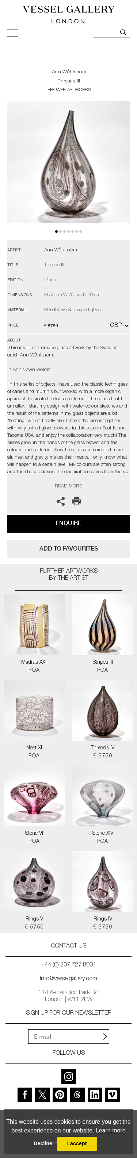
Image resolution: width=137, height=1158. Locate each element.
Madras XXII (34, 662)
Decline (43, 1143)
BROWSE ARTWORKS (69, 90)
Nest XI (34, 748)
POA (34, 670)
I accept (77, 1143)
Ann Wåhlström (69, 72)
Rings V (34, 919)
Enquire (68, 523)
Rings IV (103, 919)
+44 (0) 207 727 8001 (68, 965)
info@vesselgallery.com (68, 979)
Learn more (111, 1130)
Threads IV (102, 748)
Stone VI (34, 833)
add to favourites (68, 548)
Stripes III (103, 662)
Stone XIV (102, 833)
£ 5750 (103, 756)
